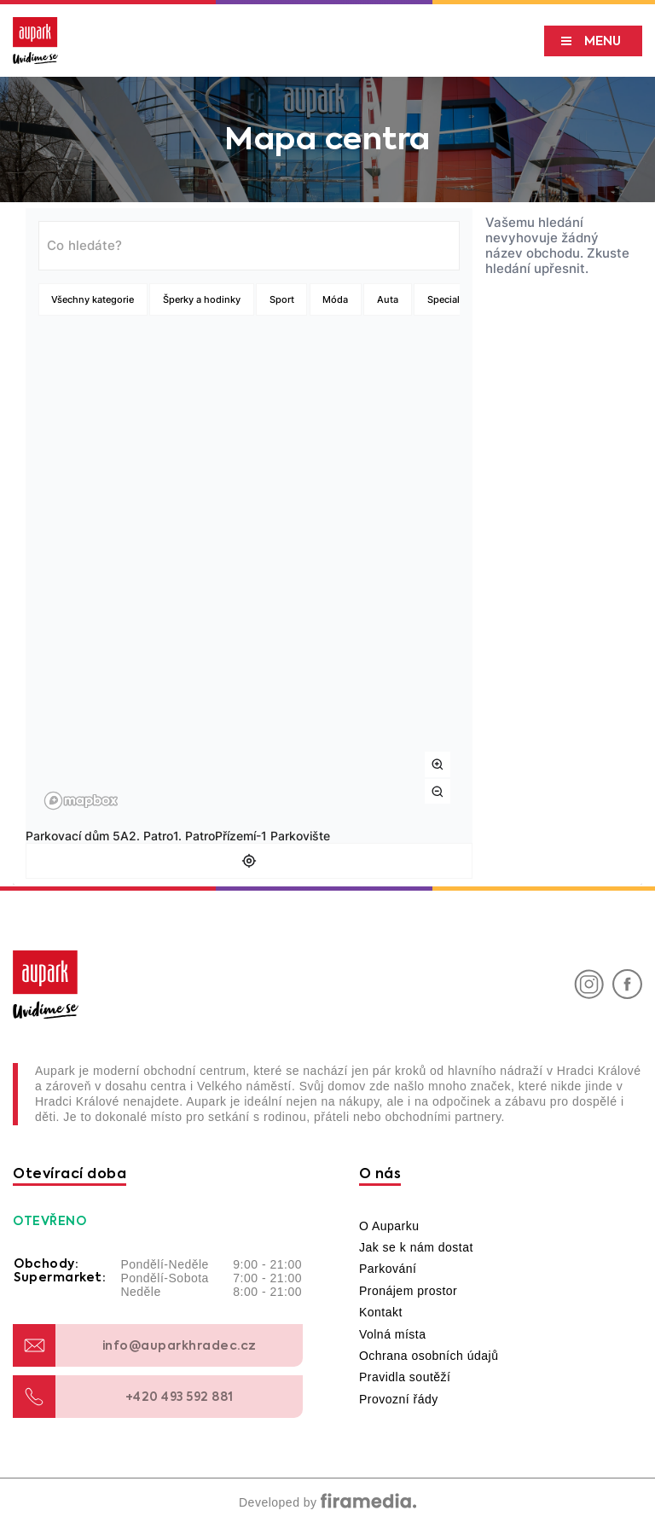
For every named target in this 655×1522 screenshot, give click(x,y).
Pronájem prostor (408, 1291)
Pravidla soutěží (405, 1377)
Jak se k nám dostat (416, 1247)
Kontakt (381, 1312)
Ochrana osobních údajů (429, 1355)
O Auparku (389, 1226)
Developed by (327, 1502)
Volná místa (392, 1334)
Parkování (388, 1268)
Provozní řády (398, 1399)
